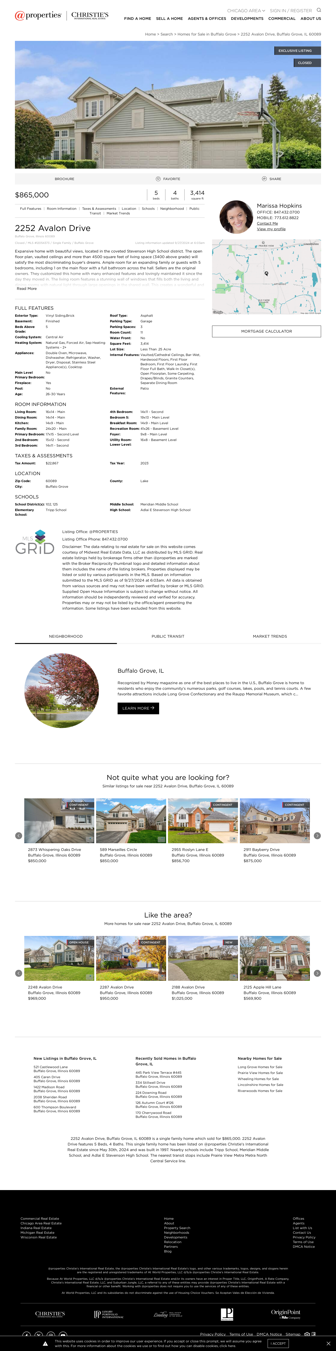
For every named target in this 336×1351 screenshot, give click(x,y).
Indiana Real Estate (36, 1228)
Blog (168, 1251)
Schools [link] (149, 208)
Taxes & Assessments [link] (99, 208)
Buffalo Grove (84, 243)
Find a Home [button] (137, 18)
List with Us (302, 1228)
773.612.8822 (286, 218)
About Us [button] (311, 18)
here (231, 1346)
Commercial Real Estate (40, 1218)
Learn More (138, 708)
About (169, 1223)
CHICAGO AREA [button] (244, 10)
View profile (271, 229)
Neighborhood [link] (172, 208)
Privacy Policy (304, 1237)
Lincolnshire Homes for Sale (260, 1085)
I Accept (278, 1343)
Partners (171, 1246)
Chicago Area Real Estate (41, 1223)
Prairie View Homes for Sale (260, 1073)
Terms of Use (303, 1242)
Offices (298, 1218)
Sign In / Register (291, 10)
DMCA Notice (304, 1246)
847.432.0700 (287, 212)
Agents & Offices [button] (207, 18)
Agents (298, 1223)
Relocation (173, 1242)
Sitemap (293, 1334)
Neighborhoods (176, 1232)
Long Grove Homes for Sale (260, 1067)
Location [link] (129, 208)
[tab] (66, 637)
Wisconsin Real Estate (39, 1237)
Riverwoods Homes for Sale (260, 1091)
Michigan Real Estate (37, 1232)
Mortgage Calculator (266, 331)
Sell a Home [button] (169, 18)
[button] (266, 276)
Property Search (177, 1228)
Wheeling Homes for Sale (258, 1079)
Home (169, 1218)
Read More (27, 288)
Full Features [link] (31, 208)
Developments (247, 18)
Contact (267, 223)
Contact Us (302, 1232)
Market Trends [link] (118, 213)
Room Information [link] (62, 208)
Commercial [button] (282, 18)
